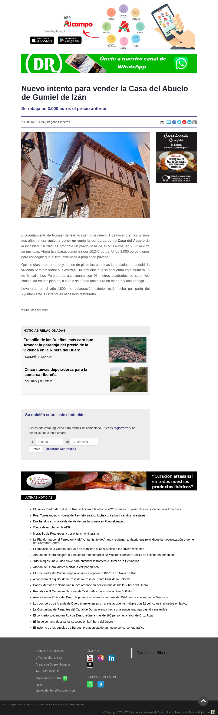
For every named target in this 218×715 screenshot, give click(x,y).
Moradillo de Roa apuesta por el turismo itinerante (66, 533)
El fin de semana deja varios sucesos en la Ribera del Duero (73, 621)
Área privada (77, 704)
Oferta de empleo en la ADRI (52, 527)
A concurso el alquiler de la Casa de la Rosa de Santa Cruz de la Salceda (81, 579)
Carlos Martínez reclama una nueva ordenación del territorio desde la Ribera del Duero (90, 585)
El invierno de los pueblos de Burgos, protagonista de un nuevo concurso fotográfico (88, 627)
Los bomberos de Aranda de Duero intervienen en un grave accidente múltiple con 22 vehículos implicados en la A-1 (110, 603)
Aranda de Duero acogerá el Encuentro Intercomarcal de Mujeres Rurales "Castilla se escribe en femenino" (104, 555)
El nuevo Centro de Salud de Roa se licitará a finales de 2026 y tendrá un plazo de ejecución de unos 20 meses (107, 509)
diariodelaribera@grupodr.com (56, 690)
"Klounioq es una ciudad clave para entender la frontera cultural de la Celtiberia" (86, 561)
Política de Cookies (56, 704)
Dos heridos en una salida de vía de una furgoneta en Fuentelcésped (78, 521)
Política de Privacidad (30, 704)
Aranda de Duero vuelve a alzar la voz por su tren (66, 567)
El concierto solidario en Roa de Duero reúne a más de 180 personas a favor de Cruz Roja (93, 615)
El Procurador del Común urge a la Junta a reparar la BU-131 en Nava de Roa (84, 573)
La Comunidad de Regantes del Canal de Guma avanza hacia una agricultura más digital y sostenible (100, 609)
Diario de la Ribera (152, 653)
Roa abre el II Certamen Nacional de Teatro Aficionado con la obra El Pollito (83, 591)
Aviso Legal (9, 704)
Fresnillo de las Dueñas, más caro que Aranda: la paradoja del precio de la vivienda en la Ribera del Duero (58, 345)
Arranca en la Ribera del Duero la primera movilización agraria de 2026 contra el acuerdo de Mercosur (100, 597)
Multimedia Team (185, 712)
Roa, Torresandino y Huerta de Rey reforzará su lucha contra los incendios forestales (89, 515)
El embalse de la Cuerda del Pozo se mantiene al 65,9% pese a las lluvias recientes (88, 549)
